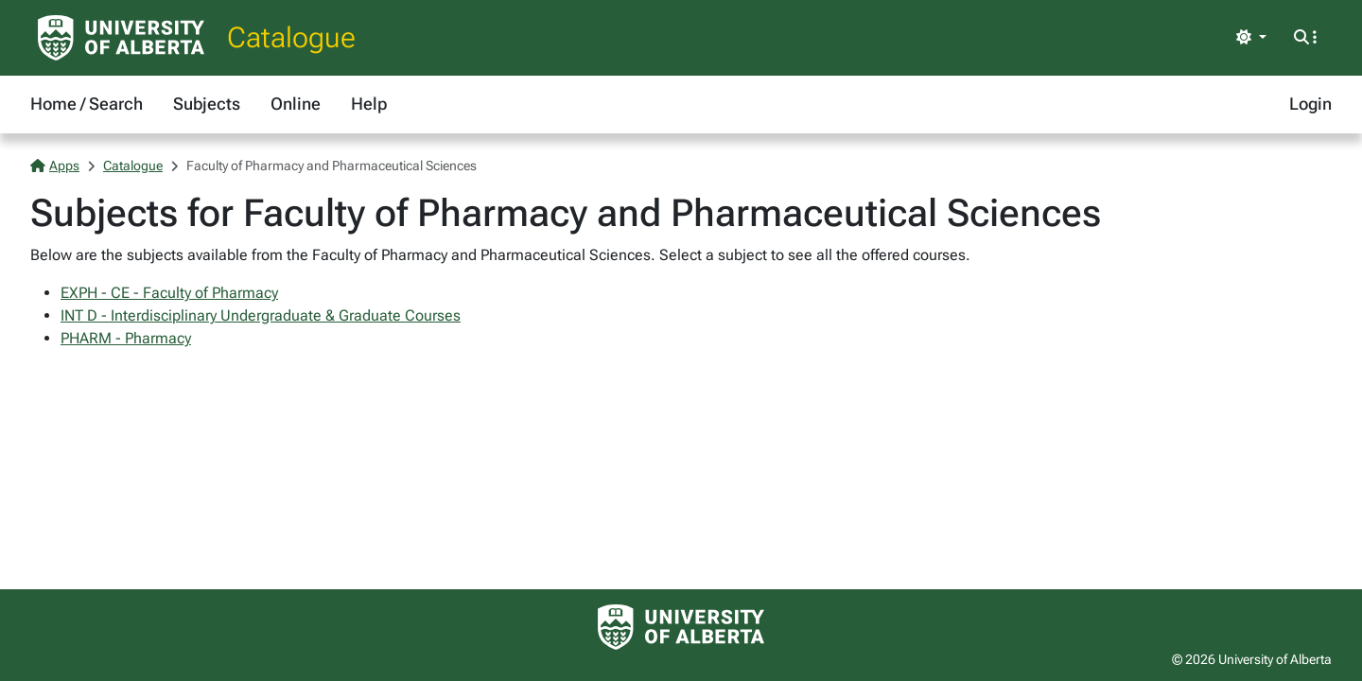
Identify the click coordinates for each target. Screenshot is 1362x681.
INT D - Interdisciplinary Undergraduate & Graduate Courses (261, 315)
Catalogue (291, 37)
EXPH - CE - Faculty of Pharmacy (169, 293)
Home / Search (86, 104)
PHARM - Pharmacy (126, 338)
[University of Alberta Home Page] (121, 38)
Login (1310, 104)
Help (369, 104)
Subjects (206, 104)
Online (296, 104)
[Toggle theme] (1251, 38)
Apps (54, 165)
